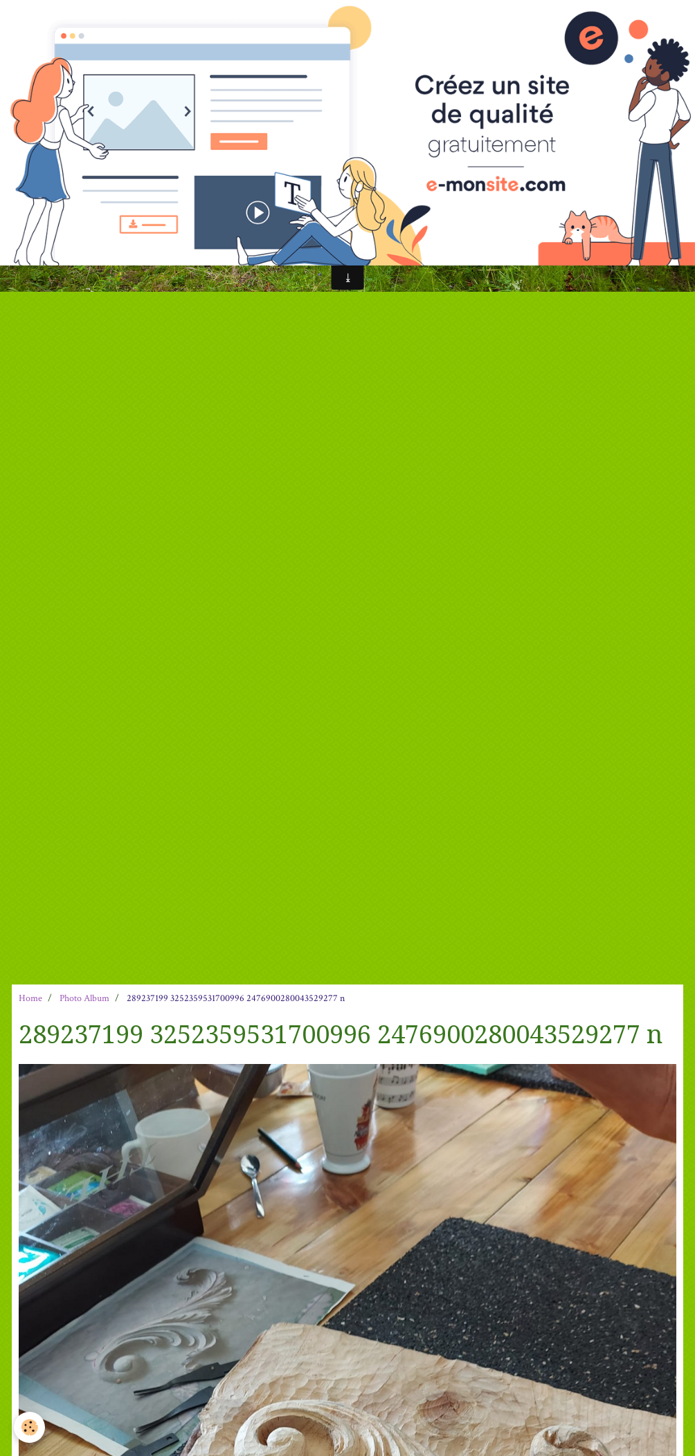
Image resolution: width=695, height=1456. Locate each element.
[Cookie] (29, 1427)
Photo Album (84, 998)
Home (30, 998)
